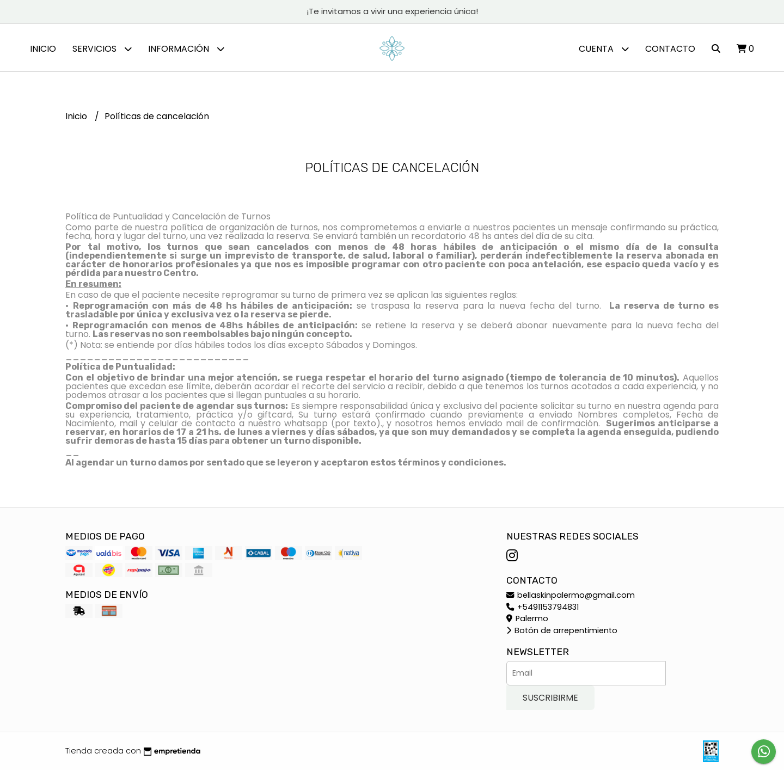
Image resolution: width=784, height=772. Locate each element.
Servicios (102, 48)
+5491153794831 (542, 608)
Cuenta (604, 48)
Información (186, 48)
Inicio (43, 48)
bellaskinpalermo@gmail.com (570, 596)
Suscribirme (550, 699)
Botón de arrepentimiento (561, 632)
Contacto (670, 48)
